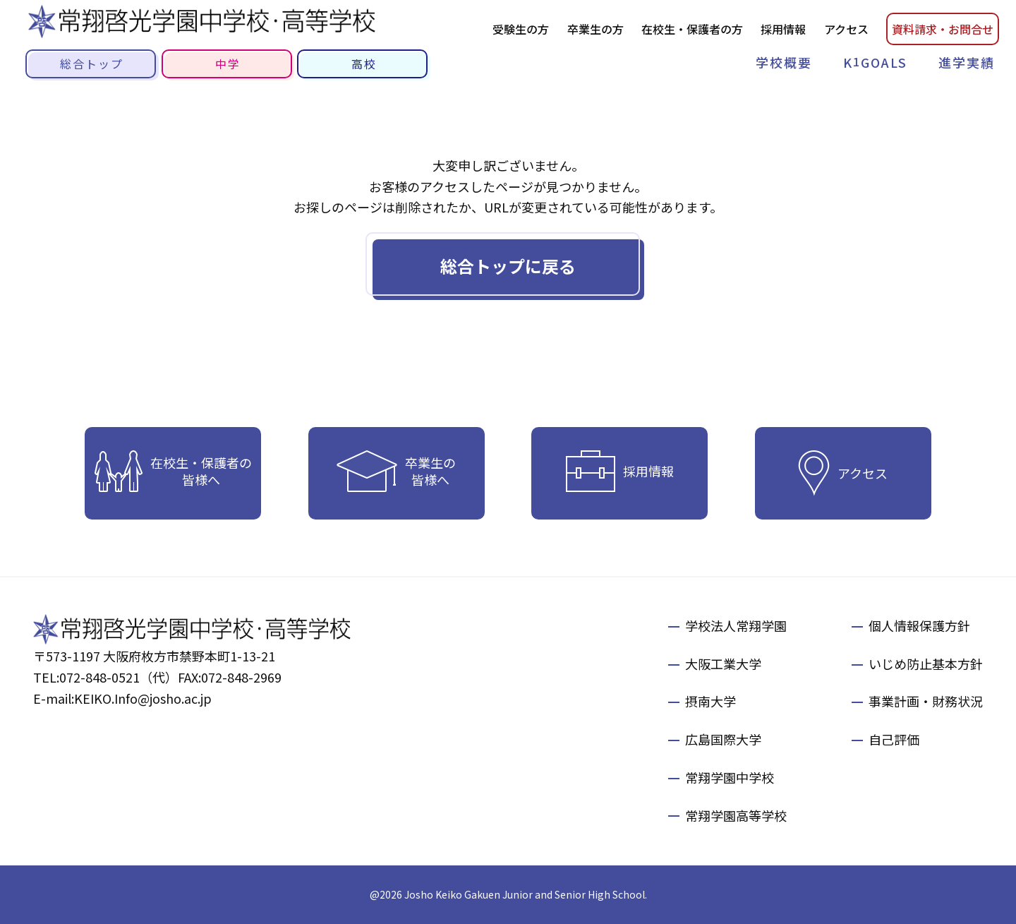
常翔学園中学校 (729, 777)
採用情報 (783, 29)
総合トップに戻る (508, 265)
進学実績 (966, 62)
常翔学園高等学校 (736, 815)
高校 (364, 63)
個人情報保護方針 (919, 625)
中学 (228, 63)
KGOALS (875, 61)
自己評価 (894, 739)
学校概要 (784, 62)
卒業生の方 (595, 29)
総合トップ (91, 63)
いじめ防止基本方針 (926, 663)
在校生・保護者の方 (692, 29)
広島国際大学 (723, 739)
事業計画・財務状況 (926, 701)
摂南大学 (710, 701)
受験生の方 (520, 29)
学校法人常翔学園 (736, 625)
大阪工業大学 (723, 663)
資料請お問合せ (942, 29)
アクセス (846, 29)
